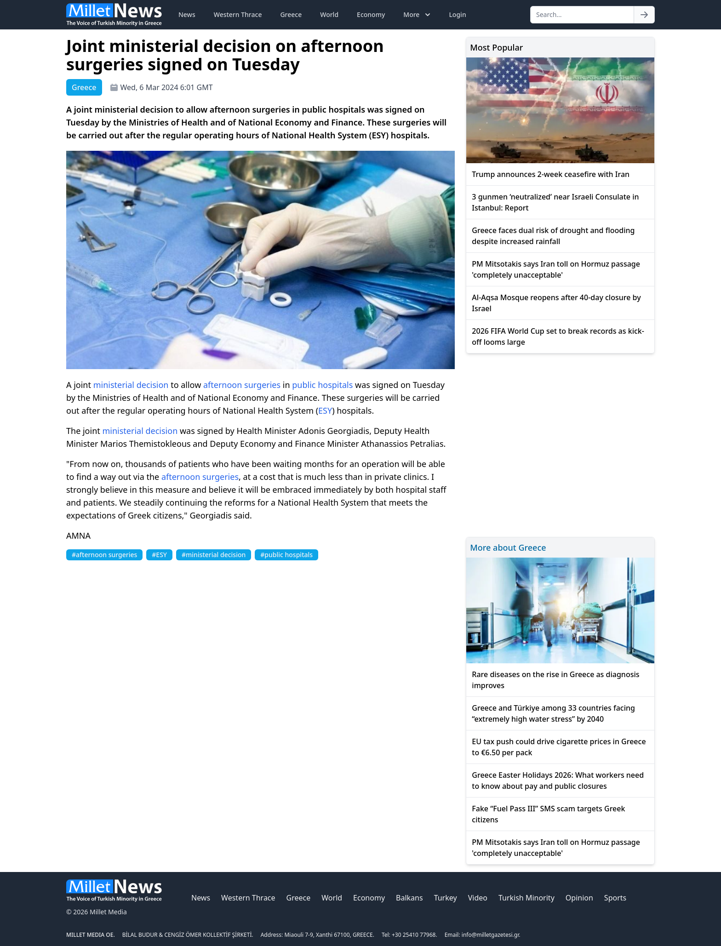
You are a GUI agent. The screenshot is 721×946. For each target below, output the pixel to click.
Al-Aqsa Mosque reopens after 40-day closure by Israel (556, 302)
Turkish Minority (526, 898)
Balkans (409, 898)
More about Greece (508, 547)
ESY (325, 410)
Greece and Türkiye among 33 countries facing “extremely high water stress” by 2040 (553, 713)
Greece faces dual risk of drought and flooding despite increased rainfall (553, 235)
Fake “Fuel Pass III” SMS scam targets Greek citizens (548, 814)
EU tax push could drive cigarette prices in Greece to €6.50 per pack (559, 747)
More (417, 14)
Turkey (445, 898)
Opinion (579, 898)
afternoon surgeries (241, 384)
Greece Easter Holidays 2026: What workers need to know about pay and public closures (558, 780)
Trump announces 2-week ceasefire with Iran (550, 174)
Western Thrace (238, 14)
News (186, 14)
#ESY (159, 554)
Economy (371, 14)
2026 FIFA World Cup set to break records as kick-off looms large (558, 336)
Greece (291, 14)
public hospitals (322, 384)
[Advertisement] (560, 444)
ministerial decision (131, 384)
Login (457, 14)
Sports (615, 898)
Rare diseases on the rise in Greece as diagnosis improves (555, 679)
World (329, 14)
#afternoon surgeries (104, 554)
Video (477, 898)
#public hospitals (286, 554)
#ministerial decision (214, 554)
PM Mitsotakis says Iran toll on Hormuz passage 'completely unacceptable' (556, 269)
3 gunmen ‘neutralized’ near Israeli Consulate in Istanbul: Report (555, 202)
